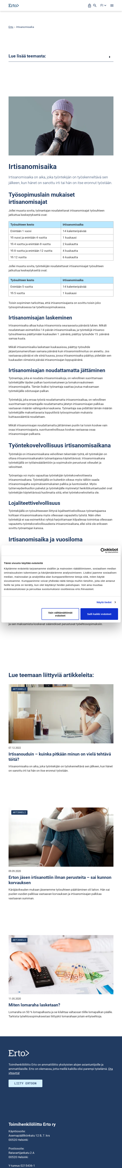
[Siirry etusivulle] (14, 5)
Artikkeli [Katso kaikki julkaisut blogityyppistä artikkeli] (19, 689)
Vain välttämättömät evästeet (60, 614)
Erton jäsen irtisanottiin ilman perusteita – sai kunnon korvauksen (60, 880)
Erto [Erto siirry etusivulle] (11, 27)
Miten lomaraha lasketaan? (34, 1004)
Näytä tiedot (104, 602)
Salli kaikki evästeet (99, 614)
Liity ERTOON (25, 1083)
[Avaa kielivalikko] (103, 5)
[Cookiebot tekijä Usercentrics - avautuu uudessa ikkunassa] (103, 550)
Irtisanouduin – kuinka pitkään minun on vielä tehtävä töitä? (60, 757)
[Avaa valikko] (111, 5)
